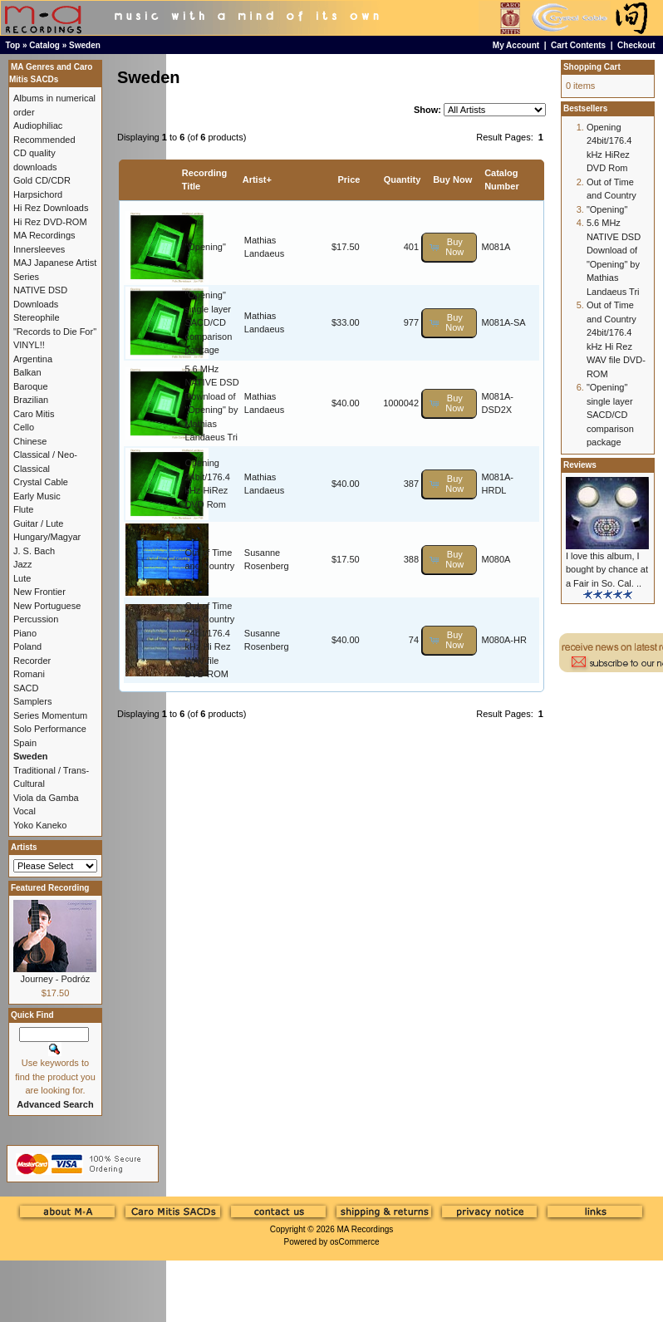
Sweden (85, 45)
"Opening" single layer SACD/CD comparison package (208, 322)
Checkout (636, 45)
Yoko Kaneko (39, 825)
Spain (25, 743)
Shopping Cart (592, 66)
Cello (23, 427)
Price (348, 179)
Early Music (37, 496)
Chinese (30, 441)
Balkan (27, 372)
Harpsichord (37, 194)
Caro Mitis (34, 414)
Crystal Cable (40, 482)
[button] (449, 247)
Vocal (24, 811)
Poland (27, 646)
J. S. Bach (34, 551)
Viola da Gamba (46, 798)
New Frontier (39, 592)
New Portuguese (47, 606)
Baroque (30, 386)
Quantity (402, 179)
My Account (516, 45)
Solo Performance (49, 729)
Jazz (22, 564)
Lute (22, 578)
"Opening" (204, 247)
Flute (23, 509)
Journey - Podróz (56, 979)
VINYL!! (29, 345)
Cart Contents (578, 45)
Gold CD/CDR (42, 180)
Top (13, 45)
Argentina (32, 359)
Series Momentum (50, 715)
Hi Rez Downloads (50, 208)
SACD (26, 688)
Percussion (35, 619)
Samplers (32, 701)
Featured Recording (50, 887)
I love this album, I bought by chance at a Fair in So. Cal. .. (607, 569)
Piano (25, 633)
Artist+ (257, 179)
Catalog (44, 45)
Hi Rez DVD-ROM (50, 222)
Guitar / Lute (38, 523)
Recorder (32, 661)
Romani (29, 674)
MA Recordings (364, 1229)
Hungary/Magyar (47, 537)
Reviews (580, 464)
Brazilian (30, 400)
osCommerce (354, 1241)
